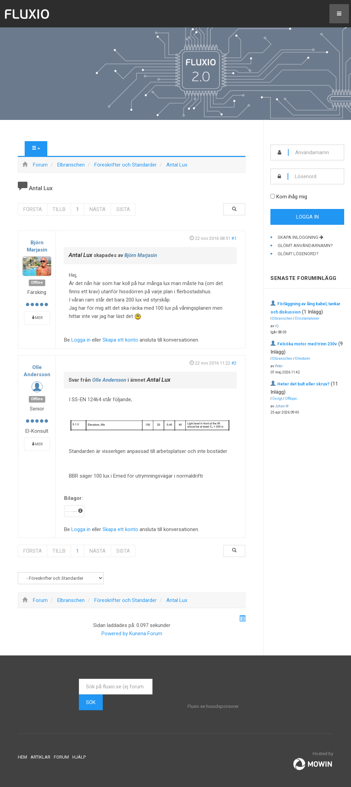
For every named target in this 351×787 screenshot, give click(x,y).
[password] (316, 176)
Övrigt (277, 399)
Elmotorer (302, 358)
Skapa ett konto (120, 340)
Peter (279, 366)
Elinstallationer (307, 318)
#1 (234, 238)
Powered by (114, 633)
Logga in (80, 340)
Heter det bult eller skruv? (303, 384)
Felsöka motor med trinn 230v (307, 344)
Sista (123, 209)
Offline (37, 283)
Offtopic (291, 399)
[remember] (272, 196)
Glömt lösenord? (298, 253)
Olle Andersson (109, 380)
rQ (277, 326)
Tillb (58, 209)
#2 (234, 363)
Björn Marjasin (140, 255)
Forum (61, 757)
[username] (316, 152)
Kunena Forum (145, 633)
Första (32, 209)
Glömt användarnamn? (305, 245)
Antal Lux (80, 254)
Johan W (282, 406)
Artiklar (40, 757)
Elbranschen (282, 318)
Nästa (97, 209)
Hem (22, 757)
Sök (91, 702)
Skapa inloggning (300, 237)
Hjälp (79, 757)
